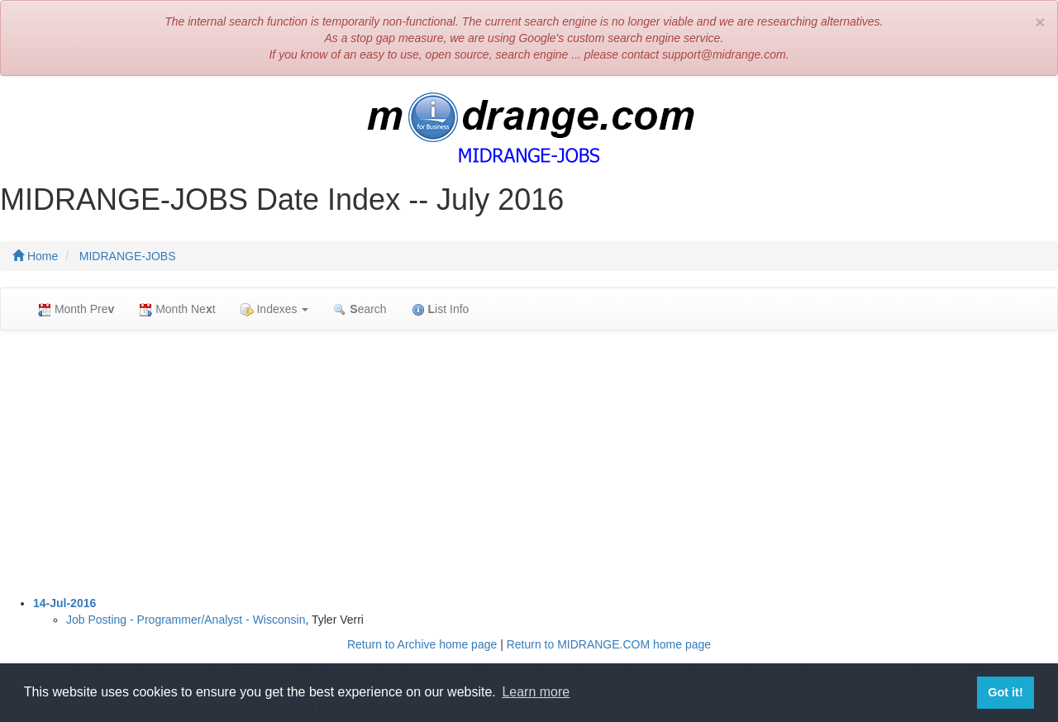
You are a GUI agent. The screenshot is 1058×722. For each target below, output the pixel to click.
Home (35, 256)
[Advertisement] (529, 462)
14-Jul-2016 (64, 603)
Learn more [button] (536, 692)
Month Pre (76, 309)
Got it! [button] (1005, 692)
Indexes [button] (275, 309)
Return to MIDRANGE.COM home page (609, 644)
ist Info (440, 309)
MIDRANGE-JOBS (127, 256)
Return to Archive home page (422, 644)
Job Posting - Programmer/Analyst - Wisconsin (185, 619)
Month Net (177, 309)
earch (359, 309)
